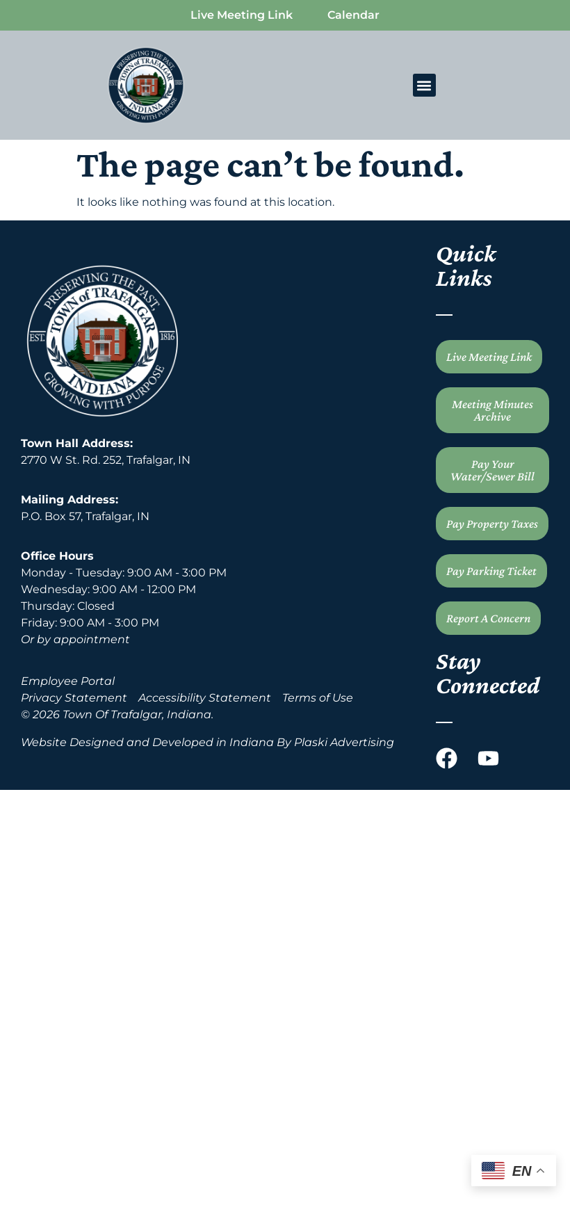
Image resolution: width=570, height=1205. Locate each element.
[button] (424, 85)
